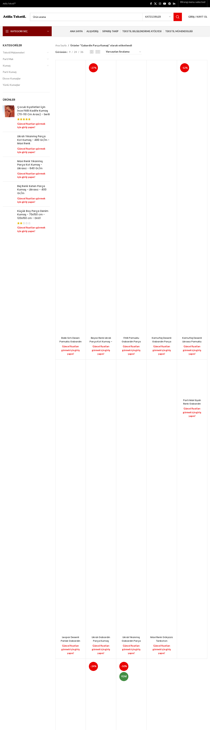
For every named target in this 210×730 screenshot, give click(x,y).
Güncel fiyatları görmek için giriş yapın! (71, 350)
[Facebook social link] (151, 3)
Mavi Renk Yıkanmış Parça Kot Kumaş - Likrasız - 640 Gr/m (30, 181)
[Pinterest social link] (169, 3)
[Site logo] (14, 16)
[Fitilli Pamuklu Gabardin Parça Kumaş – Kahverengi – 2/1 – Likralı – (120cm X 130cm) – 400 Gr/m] (131, 198)
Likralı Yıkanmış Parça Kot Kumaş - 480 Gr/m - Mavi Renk (33, 140)
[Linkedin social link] (174, 3)
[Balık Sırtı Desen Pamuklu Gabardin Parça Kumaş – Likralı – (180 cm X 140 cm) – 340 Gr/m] (70, 198)
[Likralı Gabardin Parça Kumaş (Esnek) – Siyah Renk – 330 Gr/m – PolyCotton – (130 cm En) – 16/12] (101, 497)
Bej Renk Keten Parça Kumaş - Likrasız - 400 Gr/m (31, 218)
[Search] (106, 17)
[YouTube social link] (164, 3)
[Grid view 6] (98, 52)
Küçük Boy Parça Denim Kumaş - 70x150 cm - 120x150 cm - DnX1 (32, 256)
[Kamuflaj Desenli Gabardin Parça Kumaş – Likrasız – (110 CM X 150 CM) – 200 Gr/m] (161, 198)
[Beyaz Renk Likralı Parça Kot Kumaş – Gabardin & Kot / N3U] (101, 198)
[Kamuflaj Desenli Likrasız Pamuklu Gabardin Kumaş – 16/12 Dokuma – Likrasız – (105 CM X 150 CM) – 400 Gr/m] (192, 198)
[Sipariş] (124, 52)
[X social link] (155, 3)
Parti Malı (8, 59)
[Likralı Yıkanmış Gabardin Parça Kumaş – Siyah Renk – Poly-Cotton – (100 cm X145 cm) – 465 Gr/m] (131, 497)
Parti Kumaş (10, 71)
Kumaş (7, 65)
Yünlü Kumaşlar (11, 84)
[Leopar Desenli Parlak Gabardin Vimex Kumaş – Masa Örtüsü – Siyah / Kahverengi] (70, 497)
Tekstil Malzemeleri (13, 52)
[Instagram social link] (160, 3)
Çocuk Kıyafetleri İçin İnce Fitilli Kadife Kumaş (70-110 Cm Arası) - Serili (33, 110)
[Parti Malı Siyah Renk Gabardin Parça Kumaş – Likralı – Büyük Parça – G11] (192, 378)
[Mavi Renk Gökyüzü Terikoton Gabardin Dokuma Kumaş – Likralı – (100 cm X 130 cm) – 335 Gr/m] (161, 497)
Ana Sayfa (61, 45)
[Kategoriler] (158, 17)
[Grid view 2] (91, 52)
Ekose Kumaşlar (12, 78)
